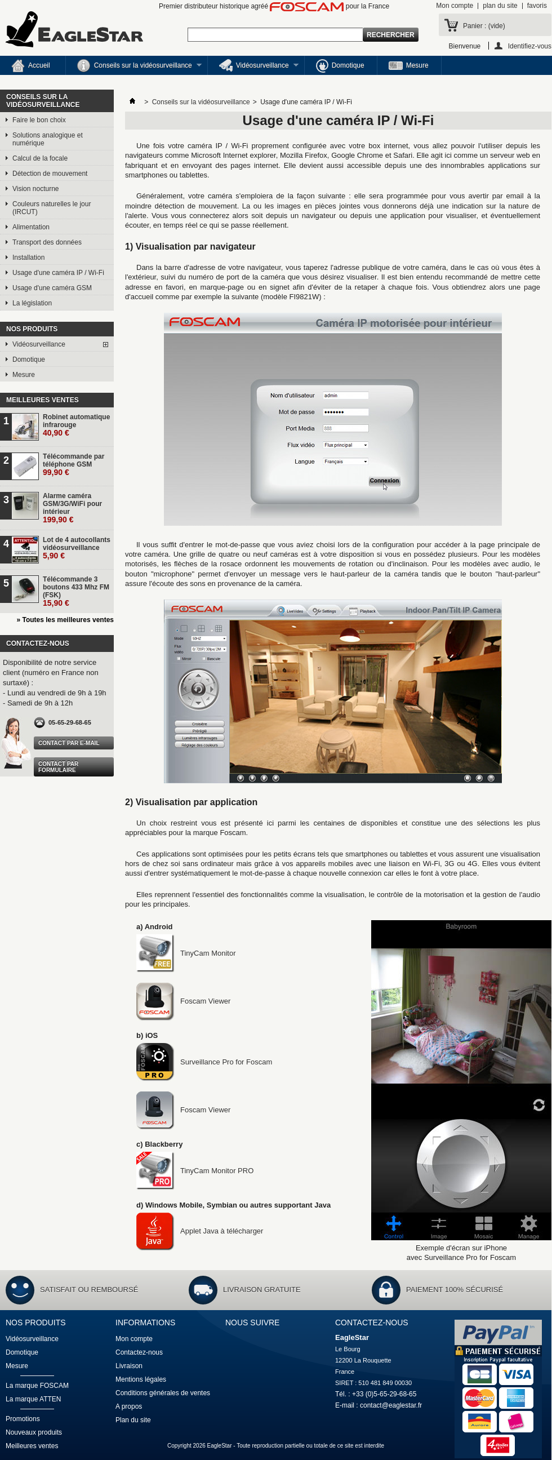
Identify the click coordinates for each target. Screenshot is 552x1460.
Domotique (340, 66)
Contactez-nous (139, 1352)
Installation (28, 257)
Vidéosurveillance (253, 67)
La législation (32, 303)
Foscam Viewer (183, 1001)
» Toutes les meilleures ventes (65, 620)
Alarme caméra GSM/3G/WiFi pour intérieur (72, 508)
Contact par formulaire (58, 767)
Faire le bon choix (39, 120)
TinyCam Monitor (185, 953)
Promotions (23, 1419)
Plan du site (133, 1420)
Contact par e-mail (69, 743)
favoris (537, 6)
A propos (128, 1406)
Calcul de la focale (40, 158)
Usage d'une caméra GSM (52, 288)
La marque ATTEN (33, 1399)
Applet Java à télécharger (199, 1231)
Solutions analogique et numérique (47, 139)
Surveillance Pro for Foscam (204, 1062)
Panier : (484, 26)
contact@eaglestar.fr (391, 1405)
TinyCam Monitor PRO (194, 1170)
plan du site (500, 6)
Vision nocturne (35, 189)
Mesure (409, 65)
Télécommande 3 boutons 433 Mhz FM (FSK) (76, 591)
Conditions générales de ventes (162, 1393)
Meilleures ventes (42, 400)
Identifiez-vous (529, 46)
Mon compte (454, 6)
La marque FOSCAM (37, 1386)
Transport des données (47, 242)
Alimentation (31, 227)
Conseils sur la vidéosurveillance (134, 67)
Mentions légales (140, 1379)
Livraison (129, 1366)
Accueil (30, 66)
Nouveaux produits (34, 1432)
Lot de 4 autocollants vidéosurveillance (76, 548)
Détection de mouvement (49, 173)
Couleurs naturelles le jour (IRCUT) (51, 208)
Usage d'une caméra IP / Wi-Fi (58, 273)
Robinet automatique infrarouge (76, 425)
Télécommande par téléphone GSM (73, 464)
